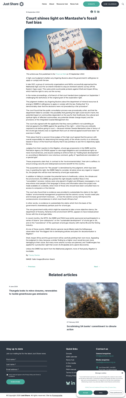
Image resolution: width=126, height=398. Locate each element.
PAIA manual (71, 369)
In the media (71, 363)
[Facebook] (91, 11)
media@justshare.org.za (105, 362)
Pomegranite (57, 395)
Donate (69, 354)
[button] (122, 373)
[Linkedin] (98, 11)
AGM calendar (71, 357)
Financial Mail (60, 74)
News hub (74, 4)
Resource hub (62, 4)
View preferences (116, 393)
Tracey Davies (34, 255)
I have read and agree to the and (24, 375)
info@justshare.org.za (104, 356)
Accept (85, 393)
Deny (101, 393)
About (51, 4)
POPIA (86, 387)
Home (44, 4)
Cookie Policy (112, 387)
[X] (95, 11)
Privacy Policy (104, 387)
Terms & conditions (73, 373)
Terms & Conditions (94, 387)
